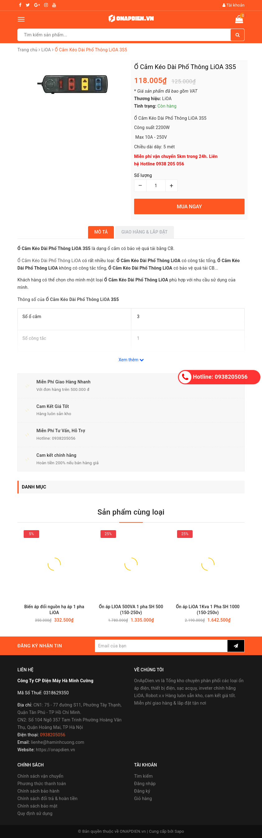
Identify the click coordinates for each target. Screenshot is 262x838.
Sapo (179, 831)
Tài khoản (233, 5)
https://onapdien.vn (55, 749)
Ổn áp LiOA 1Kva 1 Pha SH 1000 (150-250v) (208, 609)
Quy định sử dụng (35, 813)
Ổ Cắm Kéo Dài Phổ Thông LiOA (49, 260)
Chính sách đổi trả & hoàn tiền (47, 798)
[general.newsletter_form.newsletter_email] (161, 646)
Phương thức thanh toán (41, 783)
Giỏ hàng (143, 798)
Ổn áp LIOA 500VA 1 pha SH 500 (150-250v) (131, 609)
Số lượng (143, 175)
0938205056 (64, 438)
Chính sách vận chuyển (40, 776)
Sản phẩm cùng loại (130, 512)
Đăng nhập (145, 783)
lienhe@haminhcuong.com (57, 742)
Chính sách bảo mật (37, 805)
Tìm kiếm (143, 776)
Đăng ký (142, 791)
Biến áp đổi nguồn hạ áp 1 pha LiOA (54, 609)
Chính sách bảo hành (38, 791)
